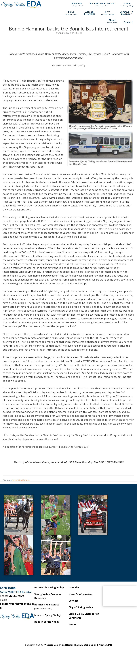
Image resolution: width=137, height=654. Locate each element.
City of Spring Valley (80, 607)
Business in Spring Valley (49, 587)
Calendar (73, 587)
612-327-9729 (16, 595)
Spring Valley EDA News (21, 480)
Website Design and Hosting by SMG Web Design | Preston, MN (78, 644)
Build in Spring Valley (46, 621)
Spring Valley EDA (21, 4)
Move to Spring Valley (47, 615)
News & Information (80, 594)
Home (72, 624)
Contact (73, 600)
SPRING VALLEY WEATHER (120, 596)
